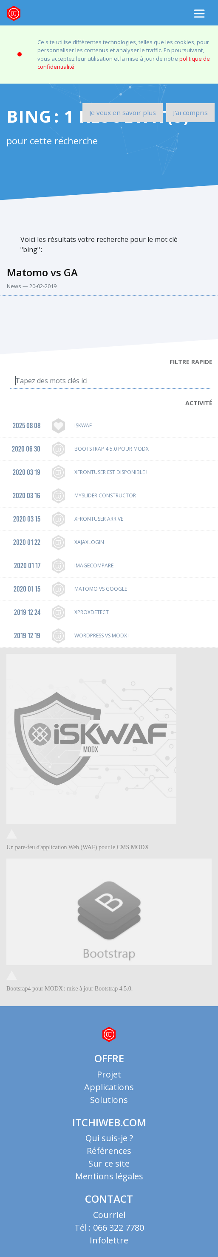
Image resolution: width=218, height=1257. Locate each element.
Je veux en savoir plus (122, 112)
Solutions (109, 1099)
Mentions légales (109, 1176)
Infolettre (109, 1240)
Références (109, 1150)
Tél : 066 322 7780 (109, 1227)
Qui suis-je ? (109, 1138)
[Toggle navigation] (199, 13)
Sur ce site (109, 1163)
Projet (109, 1074)
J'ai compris (190, 112)
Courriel (109, 1215)
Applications (109, 1087)
